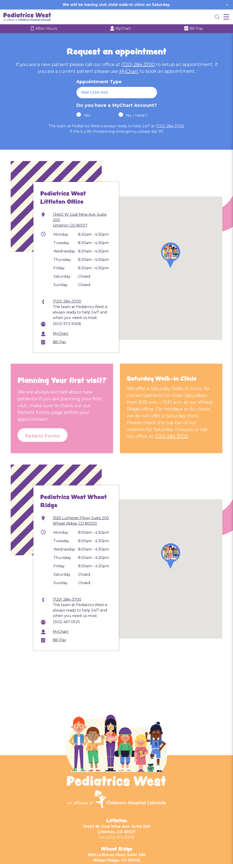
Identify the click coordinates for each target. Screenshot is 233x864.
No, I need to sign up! (138, 115)
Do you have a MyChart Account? (116, 105)
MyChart (120, 29)
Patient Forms (42, 436)
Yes (87, 115)
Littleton (116, 820)
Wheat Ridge (116, 848)
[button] (170, 255)
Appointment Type (99, 81)
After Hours (43, 29)
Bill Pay (193, 29)
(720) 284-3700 (138, 64)
